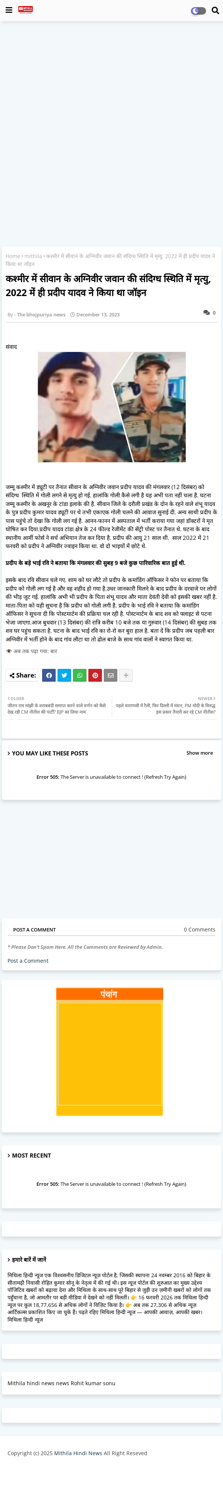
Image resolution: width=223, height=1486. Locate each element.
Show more (200, 752)
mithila (33, 256)
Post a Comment (28, 960)
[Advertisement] (111, 81)
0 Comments (199, 929)
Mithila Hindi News (78, 1453)
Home (13, 256)
